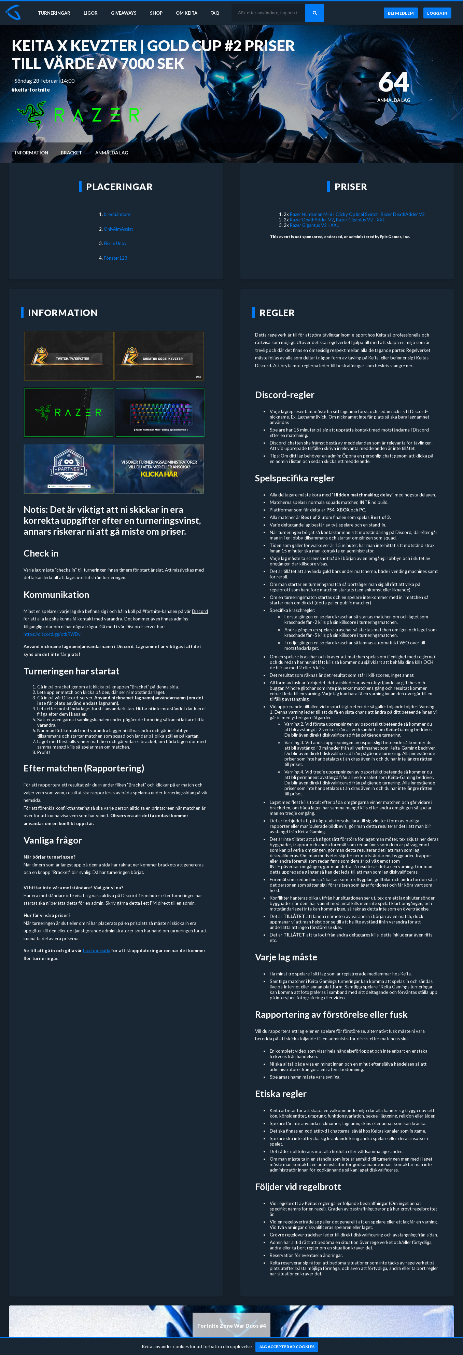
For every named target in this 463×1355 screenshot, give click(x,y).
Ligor (92, 13)
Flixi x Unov (115, 243)
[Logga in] (437, 13)
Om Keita (190, 13)
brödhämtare (117, 214)
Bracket (71, 152)
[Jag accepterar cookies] (287, 1347)
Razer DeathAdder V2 (403, 214)
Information (31, 152)
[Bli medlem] (401, 13)
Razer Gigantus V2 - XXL (360, 219)
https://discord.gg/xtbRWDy (52, 634)
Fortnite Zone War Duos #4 (231, 1326)
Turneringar (55, 13)
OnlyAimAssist (118, 229)
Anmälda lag (111, 152)
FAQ (219, 13)
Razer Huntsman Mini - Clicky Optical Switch (334, 214)
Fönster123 (115, 258)
